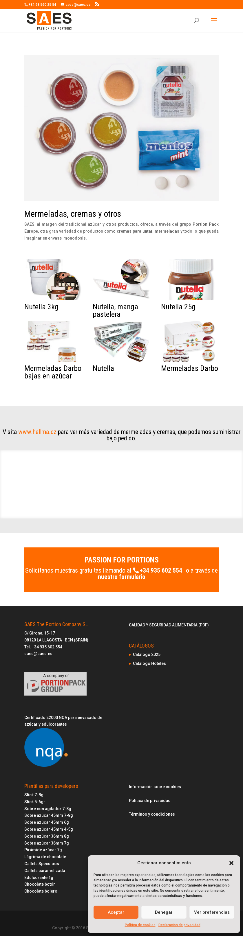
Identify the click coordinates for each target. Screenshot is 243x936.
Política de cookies (140, 925)
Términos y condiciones (152, 814)
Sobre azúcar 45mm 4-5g (48, 829)
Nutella (103, 368)
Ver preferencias (212, 912)
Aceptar (116, 912)
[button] (231, 863)
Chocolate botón (40, 884)
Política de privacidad (150, 800)
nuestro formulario (121, 576)
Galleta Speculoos (41, 863)
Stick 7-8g (33, 794)
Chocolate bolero (40, 891)
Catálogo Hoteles (149, 663)
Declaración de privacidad (179, 925)
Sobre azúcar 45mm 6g (46, 822)
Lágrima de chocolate (45, 856)
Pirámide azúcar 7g (43, 849)
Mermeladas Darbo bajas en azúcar (52, 372)
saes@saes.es (38, 653)
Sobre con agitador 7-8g (47, 808)
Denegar (164, 912)
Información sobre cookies (155, 786)
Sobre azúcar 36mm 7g (46, 843)
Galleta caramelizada (44, 870)
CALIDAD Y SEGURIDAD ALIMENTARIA (163, 625)
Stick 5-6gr (34, 801)
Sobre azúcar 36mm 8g (46, 836)
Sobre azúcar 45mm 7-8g (48, 815)
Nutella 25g (178, 306)
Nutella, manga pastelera (115, 310)
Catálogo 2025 (146, 654)
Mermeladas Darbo (189, 368)
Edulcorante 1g (38, 877)
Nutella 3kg (41, 306)
